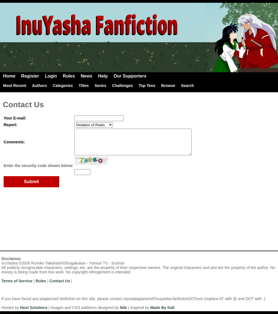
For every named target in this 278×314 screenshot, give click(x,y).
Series (100, 85)
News (86, 76)
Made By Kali (162, 307)
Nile (123, 307)
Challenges (122, 85)
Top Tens (147, 85)
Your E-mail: (15, 118)
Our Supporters (129, 76)
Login (51, 76)
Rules (69, 76)
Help (103, 76)
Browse (168, 85)
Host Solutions (34, 307)
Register (30, 76)
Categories (63, 85)
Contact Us (59, 281)
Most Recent (14, 85)
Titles (84, 85)
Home (9, 76)
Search (187, 85)
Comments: (14, 144)
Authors (39, 85)
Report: (11, 125)
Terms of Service (17, 281)
